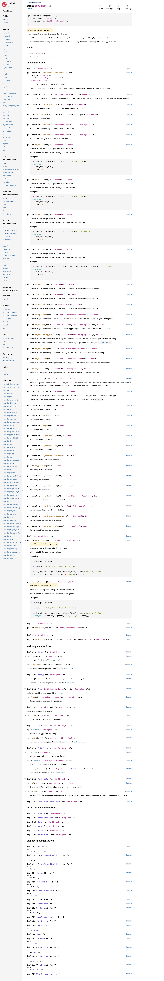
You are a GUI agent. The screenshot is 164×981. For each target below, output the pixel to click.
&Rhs (51, 791)
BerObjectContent (55, 21)
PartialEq (43, 779)
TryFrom (44, 947)
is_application (49, 446)
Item (35, 752)
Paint (39, 925)
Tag (74, 325)
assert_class (48, 496)
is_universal (48, 435)
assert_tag (47, 506)
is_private (40, 466)
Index (41, 725)
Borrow (40, 873)
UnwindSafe (44, 834)
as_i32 (38, 179)
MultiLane (37, 970)
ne (32, 791)
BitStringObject (81, 335)
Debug (41, 674)
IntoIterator (45, 748)
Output (36, 729)
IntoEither (42, 921)
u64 (62, 214)
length (45, 425)
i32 (62, 179)
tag (43, 415)
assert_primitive (50, 526)
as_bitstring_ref (43, 335)
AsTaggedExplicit (50, 855)
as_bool (39, 284)
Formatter (56, 679)
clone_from (36, 664)
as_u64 (38, 214)
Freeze (41, 813)
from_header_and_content (54, 72)
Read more (60, 660)
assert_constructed (51, 516)
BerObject (43, 68)
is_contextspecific (51, 456)
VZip (42, 965)
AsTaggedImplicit (50, 864)
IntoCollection (44, 917)
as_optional (41, 314)
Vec (56, 124)
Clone (41, 652)
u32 (62, 249)
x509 (39, 3)
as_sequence (41, 359)
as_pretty (40, 639)
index (33, 738)
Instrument (42, 903)
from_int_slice (49, 104)
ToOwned (40, 938)
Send (40, 822)
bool (64, 284)
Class (68, 325)
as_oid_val (40, 304)
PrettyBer (101, 639)
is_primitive (48, 476)
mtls (34, 3)
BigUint (69, 582)
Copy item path (50, 6)
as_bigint (40, 540)
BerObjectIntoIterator (56, 760)
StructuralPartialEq (49, 801)
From (40, 689)
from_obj (46, 94)
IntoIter (37, 760)
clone (33, 656)
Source (29, 9)
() (91, 496)
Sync (40, 826)
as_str (38, 391)
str (67, 391)
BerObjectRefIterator (70, 627)
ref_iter (39, 627)
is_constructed (49, 486)
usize (68, 639)
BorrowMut (41, 882)
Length (63, 425)
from (33, 697)
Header (49, 18)
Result (57, 145)
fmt (32, 679)
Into (42, 908)
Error (69, 145)
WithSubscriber (44, 974)
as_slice (39, 379)
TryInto (44, 956)
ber (43, 3)
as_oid (38, 294)
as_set (38, 369)
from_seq (46, 124)
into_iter (35, 769)
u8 (68, 104)
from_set (46, 134)
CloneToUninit (44, 890)
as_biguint (40, 582)
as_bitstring (41, 349)
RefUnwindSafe (45, 817)
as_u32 (38, 249)
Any (38, 846)
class (44, 405)
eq (32, 783)
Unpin (41, 830)
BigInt (67, 540)
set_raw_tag (41, 114)
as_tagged (40, 325)
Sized (45, 851)
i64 (62, 145)
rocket (11, 3)
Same (38, 934)
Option (67, 114)
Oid (64, 294)
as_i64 (38, 145)
